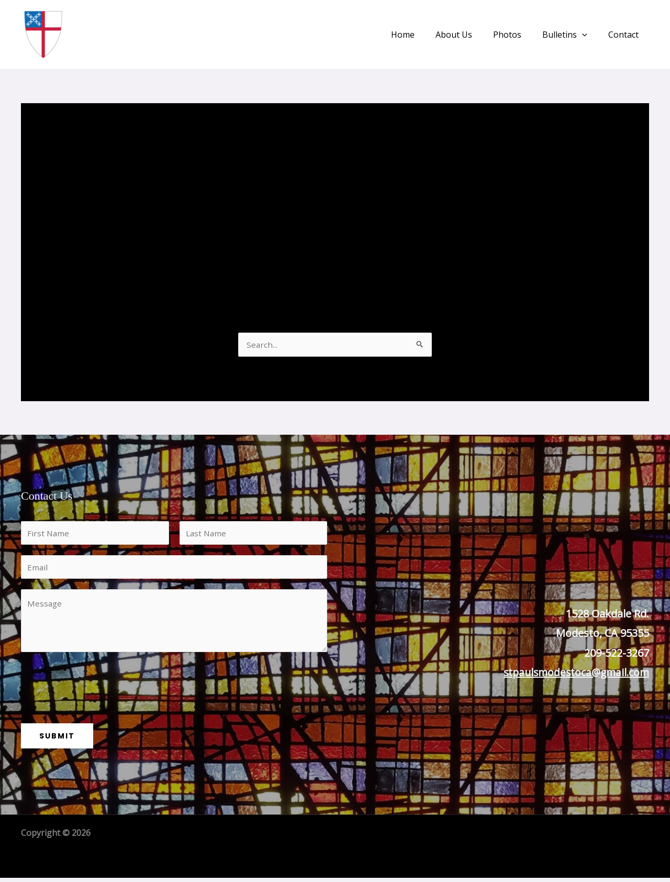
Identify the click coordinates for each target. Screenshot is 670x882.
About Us (468, 34)
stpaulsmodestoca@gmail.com (573, 673)
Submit (57, 740)
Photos (518, 34)
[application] (588, 34)
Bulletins (571, 34)
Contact (625, 34)
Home (421, 34)
